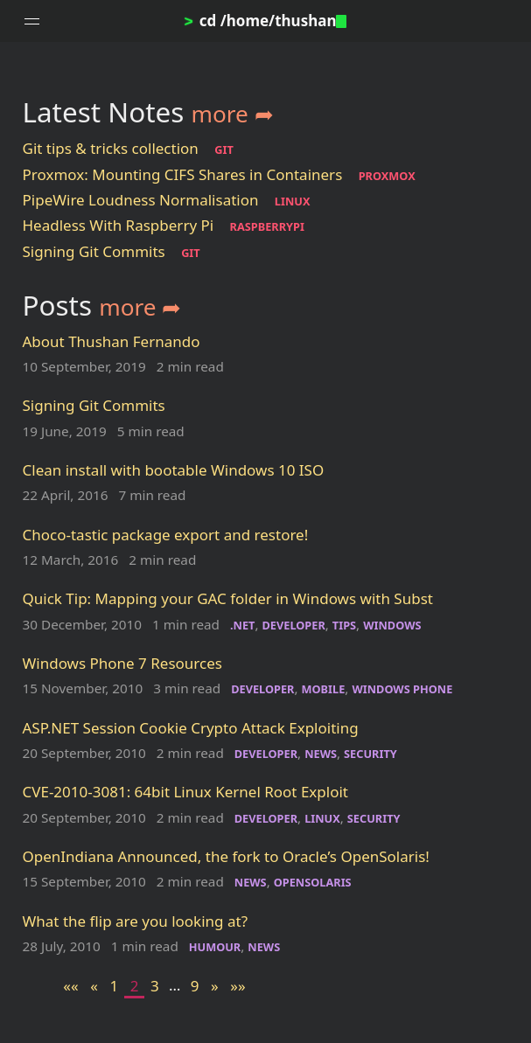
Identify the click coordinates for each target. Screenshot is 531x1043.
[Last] (238, 986)
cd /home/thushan (266, 20)
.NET (242, 625)
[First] (71, 986)
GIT (224, 149)
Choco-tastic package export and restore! (166, 535)
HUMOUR (215, 947)
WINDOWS (392, 625)
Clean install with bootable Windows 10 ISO (174, 470)
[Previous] (93, 986)
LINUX (293, 201)
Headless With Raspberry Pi (118, 225)
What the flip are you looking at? (135, 921)
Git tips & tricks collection (111, 148)
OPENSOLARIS (313, 882)
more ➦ (233, 113)
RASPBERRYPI (267, 226)
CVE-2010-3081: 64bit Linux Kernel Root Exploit (186, 792)
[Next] (214, 986)
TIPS (344, 625)
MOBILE (324, 689)
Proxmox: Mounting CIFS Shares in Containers (183, 174)
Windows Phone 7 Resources (122, 663)
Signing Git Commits (94, 251)
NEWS (320, 753)
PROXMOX (387, 176)
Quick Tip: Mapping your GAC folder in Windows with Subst (228, 598)
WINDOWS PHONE (402, 689)
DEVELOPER (293, 625)
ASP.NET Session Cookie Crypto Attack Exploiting (191, 728)
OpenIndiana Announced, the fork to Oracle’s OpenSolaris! (226, 856)
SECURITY (370, 753)
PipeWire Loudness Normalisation (141, 200)
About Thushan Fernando (111, 341)
